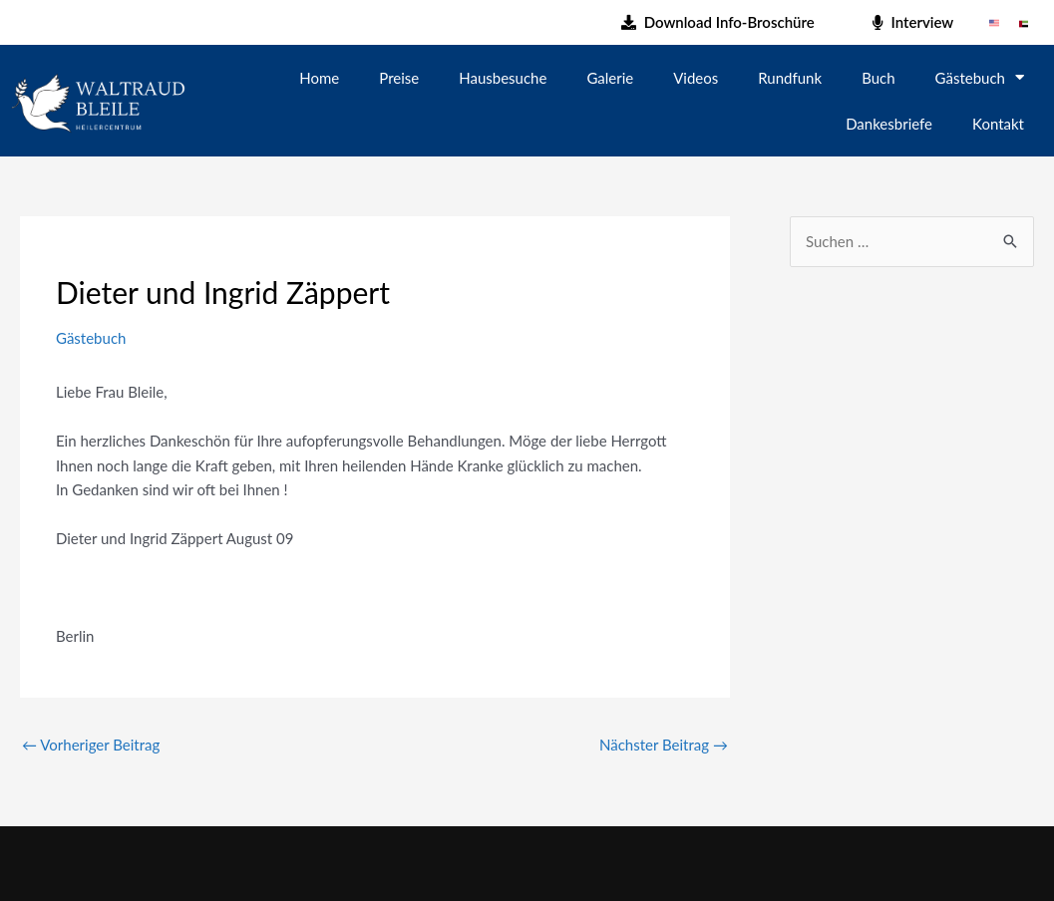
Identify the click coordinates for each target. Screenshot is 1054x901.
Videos (695, 78)
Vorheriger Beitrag (91, 744)
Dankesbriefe (889, 124)
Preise (399, 78)
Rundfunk (790, 78)
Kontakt (998, 124)
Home (319, 78)
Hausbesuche (502, 78)
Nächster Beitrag (663, 744)
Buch (878, 78)
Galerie (609, 78)
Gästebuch (979, 77)
